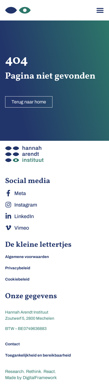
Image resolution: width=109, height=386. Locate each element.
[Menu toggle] (100, 10)
